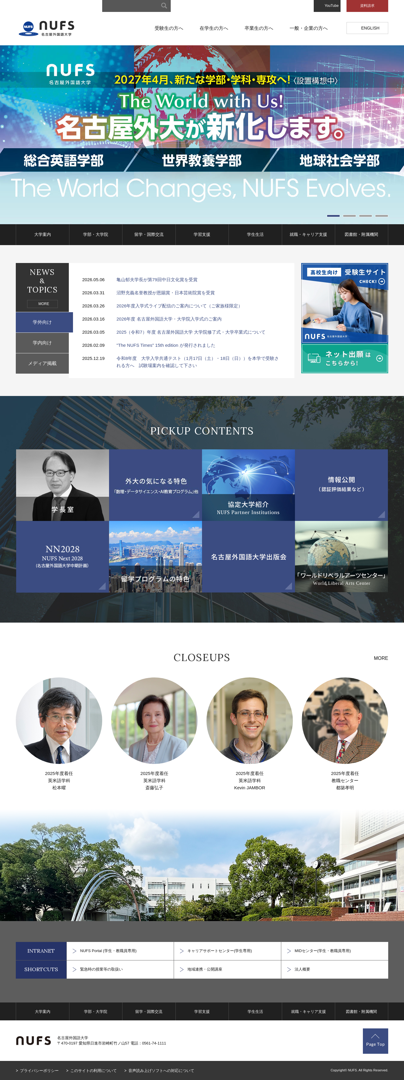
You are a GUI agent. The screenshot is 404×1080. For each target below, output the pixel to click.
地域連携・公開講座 (204, 969)
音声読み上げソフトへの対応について (161, 1070)
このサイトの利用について (93, 1070)
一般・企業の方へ (309, 28)
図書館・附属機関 (361, 234)
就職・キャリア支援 (308, 234)
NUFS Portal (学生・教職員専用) (108, 951)
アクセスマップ (264, 6)
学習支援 (202, 234)
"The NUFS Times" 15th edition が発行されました (165, 345)
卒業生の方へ (259, 28)
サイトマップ (193, 6)
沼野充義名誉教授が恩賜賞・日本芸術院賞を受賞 (165, 292)
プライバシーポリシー (39, 1070)
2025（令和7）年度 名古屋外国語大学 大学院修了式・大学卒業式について (190, 332)
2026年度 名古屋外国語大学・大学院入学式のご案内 (169, 318)
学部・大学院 (95, 234)
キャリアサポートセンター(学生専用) (219, 951)
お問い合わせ (297, 6)
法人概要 (302, 969)
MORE (43, 304)
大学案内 (42, 234)
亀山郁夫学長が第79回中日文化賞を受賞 (157, 279)
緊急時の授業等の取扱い (101, 969)
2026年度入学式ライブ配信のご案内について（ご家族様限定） (179, 305)
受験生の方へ (169, 28)
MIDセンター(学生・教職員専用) (323, 951)
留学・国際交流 (149, 234)
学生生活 (255, 234)
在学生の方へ (214, 28)
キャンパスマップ (228, 6)
